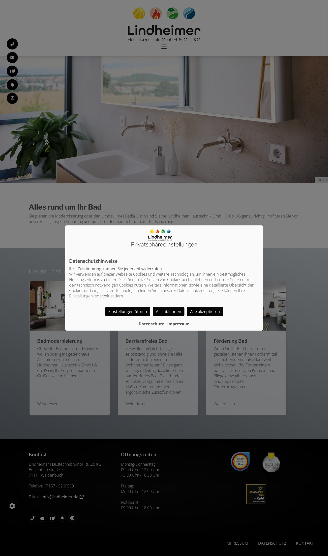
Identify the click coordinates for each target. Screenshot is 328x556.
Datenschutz (151, 324)
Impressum (178, 324)
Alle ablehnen (168, 311)
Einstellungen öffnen (127, 311)
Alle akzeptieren (205, 311)
